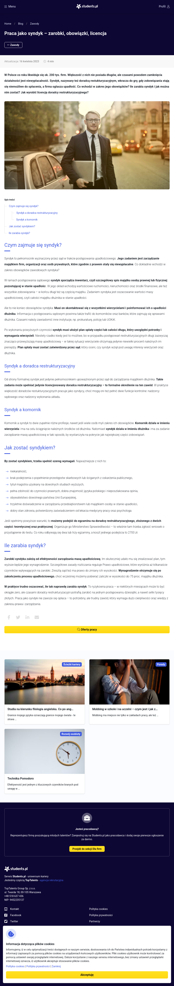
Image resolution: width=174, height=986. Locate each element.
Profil (164, 6)
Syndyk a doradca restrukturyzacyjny (37, 212)
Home (7, 23)
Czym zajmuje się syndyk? (23, 206)
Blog (20, 23)
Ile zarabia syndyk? (19, 233)
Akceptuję (87, 975)
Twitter (14, 921)
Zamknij (56, 966)
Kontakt (14, 909)
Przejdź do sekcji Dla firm (87, 848)
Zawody (34, 23)
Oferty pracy (87, 629)
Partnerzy (94, 921)
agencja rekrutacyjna (51, 880)
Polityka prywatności (101, 915)
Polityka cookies (98, 909)
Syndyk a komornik (26, 219)
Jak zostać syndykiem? (22, 226)
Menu (10, 6)
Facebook (15, 915)
